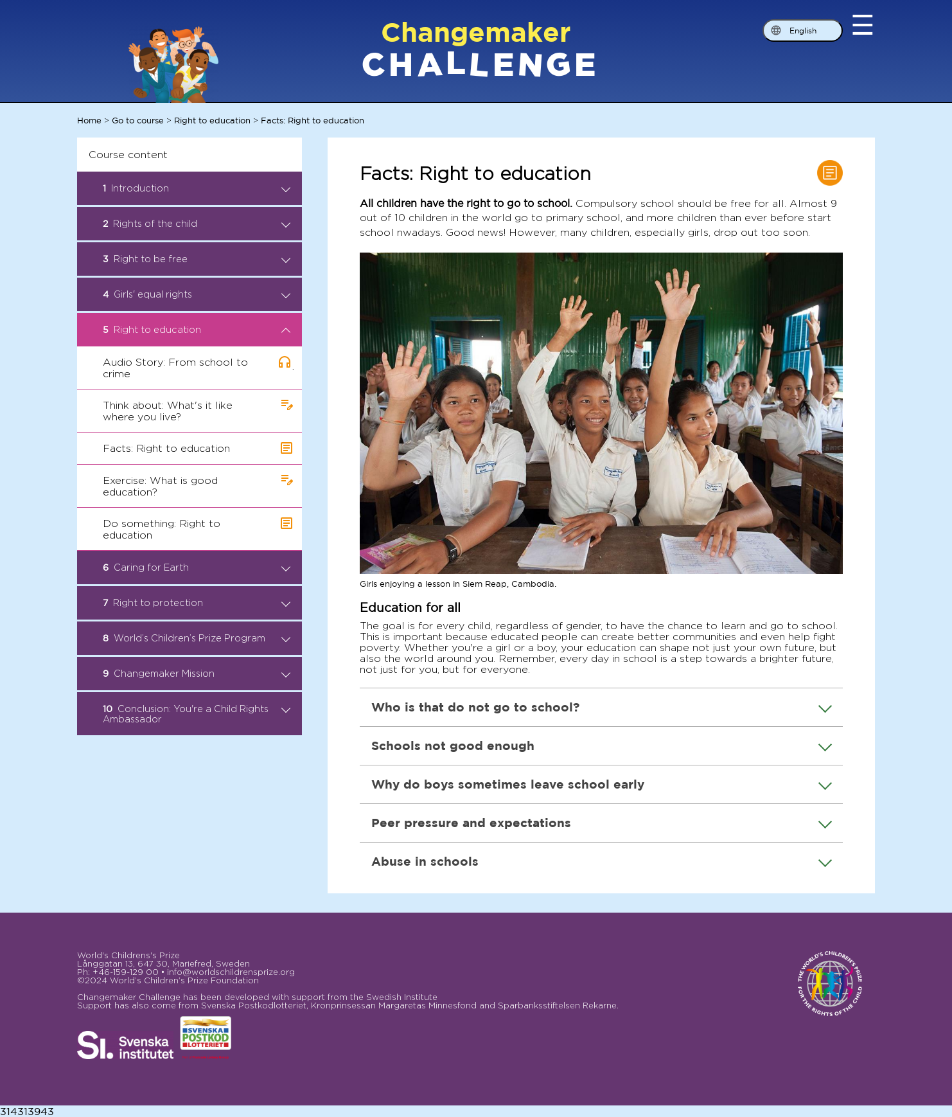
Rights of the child (196, 224)
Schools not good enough (601, 745)
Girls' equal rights (196, 294)
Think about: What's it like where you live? (168, 411)
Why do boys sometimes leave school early (601, 783)
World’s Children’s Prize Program (196, 638)
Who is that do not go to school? (601, 706)
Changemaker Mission (196, 673)
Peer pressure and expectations (601, 822)
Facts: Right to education (312, 120)
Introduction (196, 188)
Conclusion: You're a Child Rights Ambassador (196, 714)
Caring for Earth (196, 567)
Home (89, 120)
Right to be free (196, 259)
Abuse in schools (601, 860)
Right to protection (196, 603)
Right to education (212, 120)
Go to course (138, 120)
